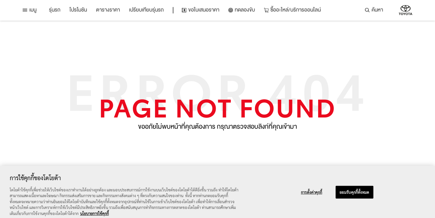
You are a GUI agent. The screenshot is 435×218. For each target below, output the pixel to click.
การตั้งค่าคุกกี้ (311, 195)
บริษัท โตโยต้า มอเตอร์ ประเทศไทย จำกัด (405, 10)
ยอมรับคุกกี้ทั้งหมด (354, 195)
